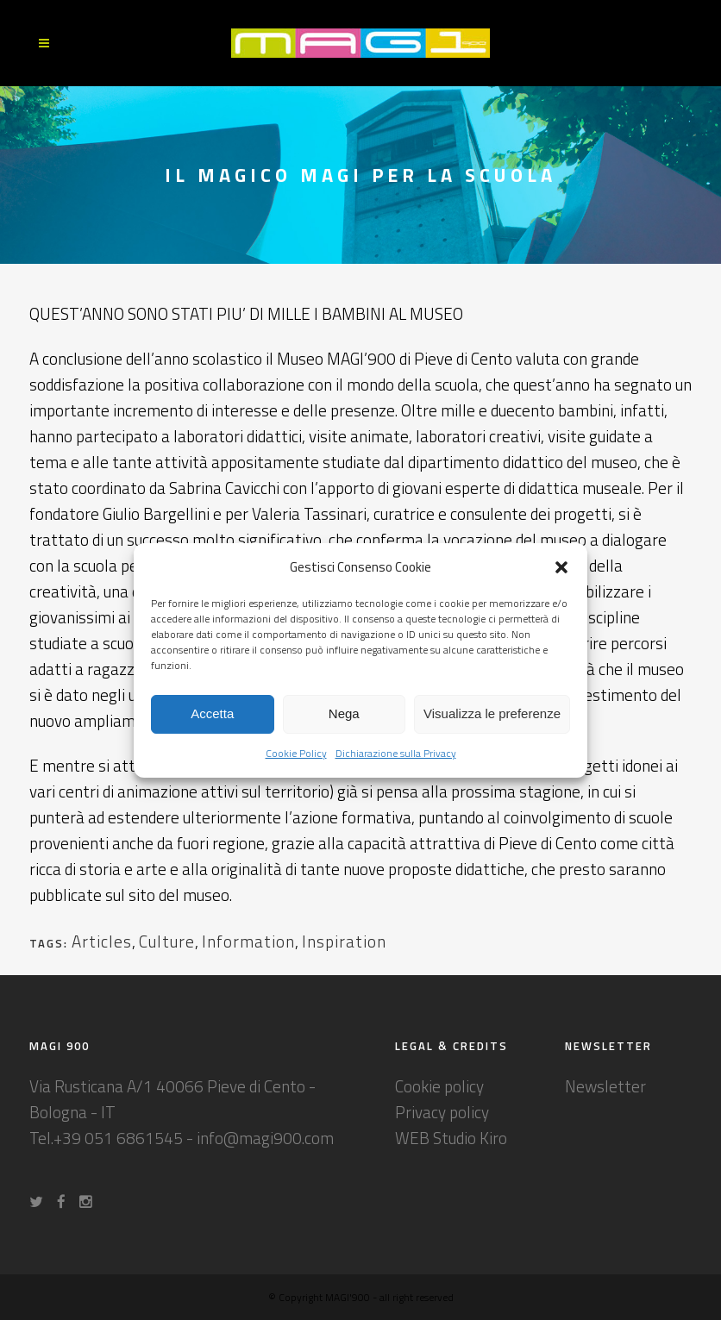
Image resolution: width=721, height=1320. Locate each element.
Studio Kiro (470, 1137)
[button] (561, 567)
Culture (167, 941)
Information (248, 941)
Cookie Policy (296, 753)
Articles (102, 941)
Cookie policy (439, 1085)
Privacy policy (442, 1111)
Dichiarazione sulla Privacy (395, 753)
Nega (344, 713)
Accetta (212, 713)
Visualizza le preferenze (492, 713)
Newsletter (605, 1085)
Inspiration (344, 941)
